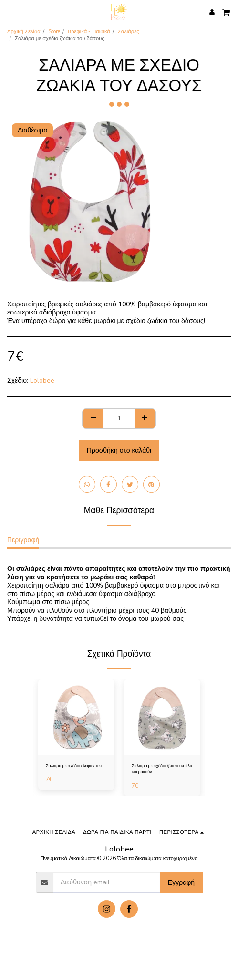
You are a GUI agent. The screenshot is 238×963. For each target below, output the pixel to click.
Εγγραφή (181, 882)
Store (54, 31)
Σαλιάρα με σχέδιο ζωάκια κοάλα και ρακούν (162, 769)
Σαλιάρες (128, 31)
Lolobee (42, 380)
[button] (10, 11)
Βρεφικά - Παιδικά (89, 31)
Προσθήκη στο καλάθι (119, 450)
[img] (76, 717)
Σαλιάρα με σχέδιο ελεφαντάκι (74, 766)
